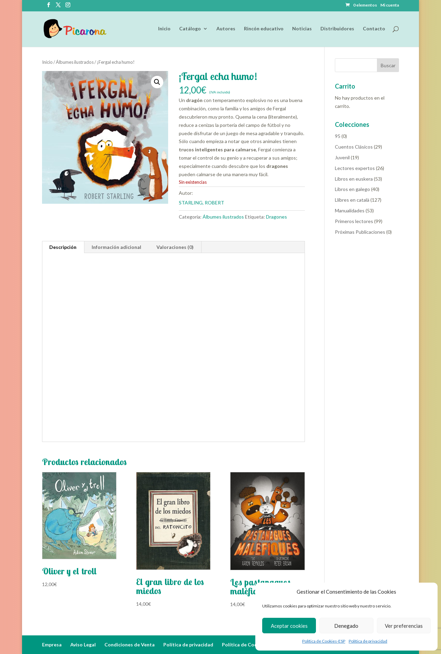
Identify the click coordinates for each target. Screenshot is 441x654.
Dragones (276, 217)
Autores (225, 28)
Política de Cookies (244, 644)
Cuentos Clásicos (354, 147)
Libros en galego (352, 189)
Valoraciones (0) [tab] (175, 247)
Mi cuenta (389, 5)
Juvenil (342, 157)
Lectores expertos (355, 168)
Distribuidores (337, 28)
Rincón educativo (264, 28)
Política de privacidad (368, 641)
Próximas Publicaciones (360, 232)
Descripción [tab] (62, 247)
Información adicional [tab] (116, 247)
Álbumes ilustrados (75, 62)
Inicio (164, 28)
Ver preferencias (404, 626)
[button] (157, 82)
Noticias (302, 28)
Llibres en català (352, 200)
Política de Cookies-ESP (323, 641)
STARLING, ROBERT (201, 202)
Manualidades (350, 210)
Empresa (52, 644)
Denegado (346, 626)
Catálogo (190, 28)
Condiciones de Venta (129, 644)
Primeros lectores (354, 221)
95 (337, 136)
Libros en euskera (354, 179)
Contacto (374, 28)
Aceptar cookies (289, 626)
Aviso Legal (83, 644)
